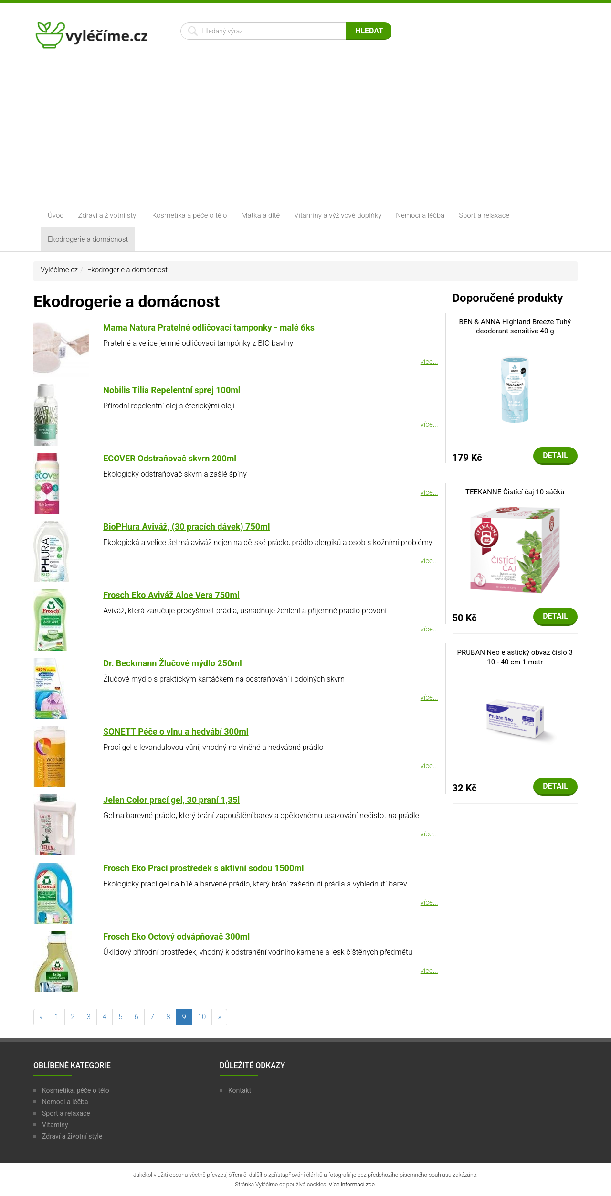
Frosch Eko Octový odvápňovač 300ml (176, 936)
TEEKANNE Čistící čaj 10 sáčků (514, 492)
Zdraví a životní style (72, 1136)
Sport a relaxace (484, 215)
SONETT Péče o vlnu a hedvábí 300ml (175, 731)
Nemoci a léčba (420, 215)
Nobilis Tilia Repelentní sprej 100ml (171, 390)
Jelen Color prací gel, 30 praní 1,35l (171, 800)
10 (202, 1017)
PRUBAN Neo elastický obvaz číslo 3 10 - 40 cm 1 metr (515, 657)
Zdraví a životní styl (108, 215)
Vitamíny (55, 1125)
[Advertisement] (305, 131)
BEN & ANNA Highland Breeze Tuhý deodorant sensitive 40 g (515, 327)
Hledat (369, 30)
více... (429, 361)
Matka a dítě (261, 215)
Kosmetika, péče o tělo (75, 1090)
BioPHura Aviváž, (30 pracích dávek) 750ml (186, 527)
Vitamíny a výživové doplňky (337, 215)
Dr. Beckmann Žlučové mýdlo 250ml (172, 663)
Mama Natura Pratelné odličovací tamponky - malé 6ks (209, 327)
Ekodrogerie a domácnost (88, 239)
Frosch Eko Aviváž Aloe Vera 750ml (171, 595)
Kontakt (239, 1090)
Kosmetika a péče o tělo (189, 215)
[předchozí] (41, 1017)
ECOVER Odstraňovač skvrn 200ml (169, 458)
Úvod (56, 215)
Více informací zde (352, 1184)
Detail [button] (555, 455)
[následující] (219, 1017)
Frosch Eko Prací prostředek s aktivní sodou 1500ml (203, 868)
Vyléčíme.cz (59, 270)
